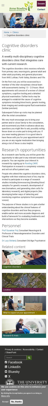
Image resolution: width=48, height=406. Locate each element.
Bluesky (12, 372)
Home (6, 32)
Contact (41, 9)
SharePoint (11, 352)
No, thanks (16, 402)
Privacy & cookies (13, 349)
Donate (41, 3)
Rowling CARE (31, 163)
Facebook (13, 362)
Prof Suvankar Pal (10, 230)
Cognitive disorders (12, 267)
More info (5, 396)
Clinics (16, 32)
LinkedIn (13, 367)
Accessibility (29, 349)
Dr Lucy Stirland (9, 240)
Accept (5, 402)
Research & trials (10, 335)
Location (7, 290)
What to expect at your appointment (19, 313)
